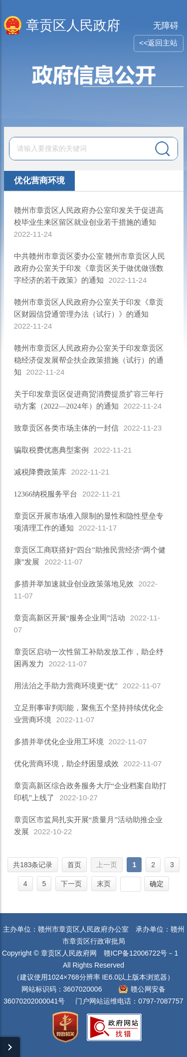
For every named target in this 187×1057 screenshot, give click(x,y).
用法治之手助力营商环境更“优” (66, 686)
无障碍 (166, 25)
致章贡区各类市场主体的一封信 (66, 428)
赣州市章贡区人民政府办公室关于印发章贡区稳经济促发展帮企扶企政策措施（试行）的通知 (89, 360)
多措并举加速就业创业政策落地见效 (74, 584)
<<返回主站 (158, 42)
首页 (74, 865)
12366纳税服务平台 (46, 494)
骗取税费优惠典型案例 (51, 450)
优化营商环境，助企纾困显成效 (66, 764)
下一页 (71, 884)
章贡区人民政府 (73, 25)
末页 (104, 884)
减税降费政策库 (40, 472)
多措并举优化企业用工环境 (59, 742)
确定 (157, 884)
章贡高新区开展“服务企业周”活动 (69, 618)
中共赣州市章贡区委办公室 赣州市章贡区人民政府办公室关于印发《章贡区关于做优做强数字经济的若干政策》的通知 (90, 268)
